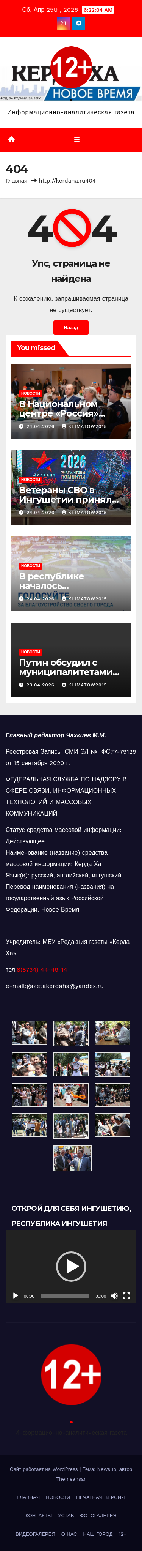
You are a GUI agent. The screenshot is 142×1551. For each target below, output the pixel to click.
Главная (16, 180)
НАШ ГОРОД (98, 1534)
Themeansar (71, 1479)
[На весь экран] (126, 1296)
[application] (71, 1266)
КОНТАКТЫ (38, 1515)
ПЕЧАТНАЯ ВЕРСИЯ (100, 1497)
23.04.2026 (41, 685)
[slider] (65, 1296)
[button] (71, 1266)
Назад (71, 327)
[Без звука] (114, 1296)
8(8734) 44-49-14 (42, 969)
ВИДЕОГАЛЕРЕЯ (35, 1534)
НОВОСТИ (30, 393)
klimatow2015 (84, 426)
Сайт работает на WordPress (45, 1469)
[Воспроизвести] (15, 1296)
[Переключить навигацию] (76, 140)
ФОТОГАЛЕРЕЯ (98, 1515)
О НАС (69, 1534)
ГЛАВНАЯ (28, 1497)
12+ (122, 1534)
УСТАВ (66, 1515)
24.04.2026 (41, 426)
